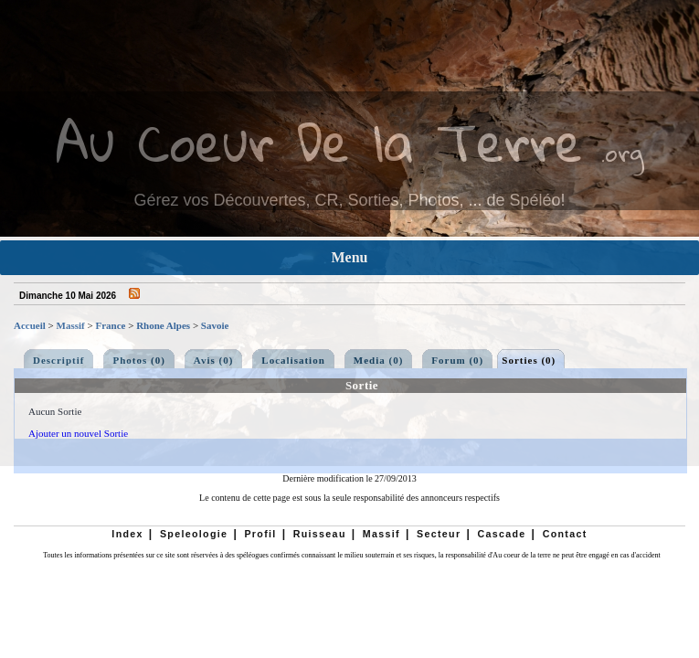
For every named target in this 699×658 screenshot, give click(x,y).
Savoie (215, 325)
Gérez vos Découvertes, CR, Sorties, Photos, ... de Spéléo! (349, 200)
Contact (565, 533)
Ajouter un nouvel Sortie (78, 433)
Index (127, 533)
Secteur (439, 533)
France (110, 325)
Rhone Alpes (163, 325)
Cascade (501, 533)
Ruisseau (319, 533)
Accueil (30, 325)
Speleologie (194, 533)
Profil (260, 533)
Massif (71, 325)
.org (622, 152)
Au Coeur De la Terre (319, 141)
